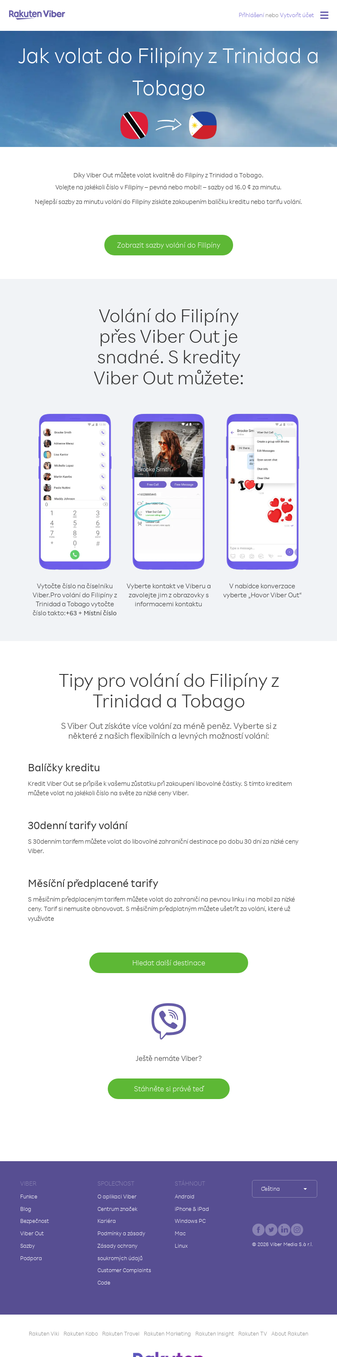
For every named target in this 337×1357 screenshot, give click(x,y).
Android (184, 1196)
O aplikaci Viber (117, 1196)
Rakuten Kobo (81, 1333)
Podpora (31, 1258)
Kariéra (106, 1220)
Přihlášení (251, 14)
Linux (181, 1245)
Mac (180, 1233)
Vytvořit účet (297, 14)
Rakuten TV (252, 1333)
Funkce (28, 1196)
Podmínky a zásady (121, 1233)
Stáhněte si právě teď (168, 1088)
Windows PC (190, 1220)
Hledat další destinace (168, 962)
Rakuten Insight (214, 1333)
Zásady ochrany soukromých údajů (120, 1251)
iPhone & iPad (192, 1208)
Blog (25, 1208)
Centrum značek (117, 1208)
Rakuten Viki (44, 1333)
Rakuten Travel (121, 1333)
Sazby (27, 1245)
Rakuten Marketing (167, 1333)
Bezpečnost (34, 1220)
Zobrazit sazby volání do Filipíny (168, 244)
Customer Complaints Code (124, 1276)
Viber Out (32, 1233)
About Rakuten (289, 1333)
